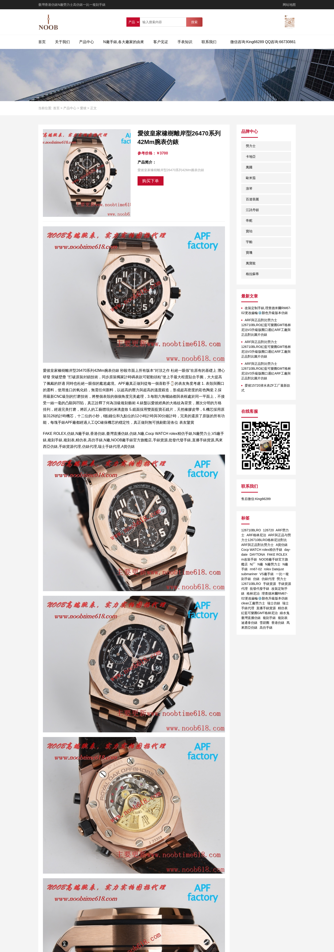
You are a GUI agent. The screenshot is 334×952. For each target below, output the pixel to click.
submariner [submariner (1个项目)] (249, 574)
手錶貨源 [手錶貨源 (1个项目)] (269, 584)
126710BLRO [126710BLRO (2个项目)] (251, 530)
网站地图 (289, 4)
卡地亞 (251, 156)
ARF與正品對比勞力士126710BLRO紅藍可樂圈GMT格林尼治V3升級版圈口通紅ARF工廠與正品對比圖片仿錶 (266, 327)
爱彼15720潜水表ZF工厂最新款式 (265, 388)
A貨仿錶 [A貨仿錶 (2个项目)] (282, 545)
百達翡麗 (252, 199)
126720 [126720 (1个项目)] (268, 530)
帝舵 (249, 220)
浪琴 (249, 188)
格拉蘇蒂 (252, 274)
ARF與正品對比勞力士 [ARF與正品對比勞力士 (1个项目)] (257, 545)
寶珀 (249, 231)
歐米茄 (251, 178)
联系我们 (209, 42)
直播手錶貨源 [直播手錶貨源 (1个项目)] (266, 608)
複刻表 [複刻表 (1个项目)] (283, 618)
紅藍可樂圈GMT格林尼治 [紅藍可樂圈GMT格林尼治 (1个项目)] (259, 613)
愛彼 (83, 108)
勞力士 (251, 146)
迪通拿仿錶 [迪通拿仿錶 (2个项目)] (249, 623)
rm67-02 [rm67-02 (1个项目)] (256, 569)
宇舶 (249, 242)
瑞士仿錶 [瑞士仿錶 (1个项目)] (273, 603)
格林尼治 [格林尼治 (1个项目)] (253, 593)
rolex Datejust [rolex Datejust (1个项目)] (274, 569)
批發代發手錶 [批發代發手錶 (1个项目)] (259, 588)
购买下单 (150, 181)
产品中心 (86, 42)
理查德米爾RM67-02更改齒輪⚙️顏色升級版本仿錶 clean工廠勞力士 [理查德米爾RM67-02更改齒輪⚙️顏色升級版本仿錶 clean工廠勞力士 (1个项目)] (264, 598)
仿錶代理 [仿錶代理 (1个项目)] (268, 579)
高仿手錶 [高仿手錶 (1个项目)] (266, 627)
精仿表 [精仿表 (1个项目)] (283, 608)
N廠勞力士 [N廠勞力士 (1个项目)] (272, 564)
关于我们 (62, 42)
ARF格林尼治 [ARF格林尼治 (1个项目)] (256, 535)
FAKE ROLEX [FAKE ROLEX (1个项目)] (277, 554)
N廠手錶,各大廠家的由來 (123, 42)
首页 (42, 42)
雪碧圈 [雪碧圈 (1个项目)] (264, 623)
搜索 (194, 22)
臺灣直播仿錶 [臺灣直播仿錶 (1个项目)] (251, 618)
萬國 (249, 167)
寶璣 (249, 252)
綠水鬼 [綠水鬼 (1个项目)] (284, 613)
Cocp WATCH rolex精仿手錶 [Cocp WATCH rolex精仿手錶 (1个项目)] (261, 549)
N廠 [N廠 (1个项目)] (260, 564)
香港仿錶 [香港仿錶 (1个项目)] (277, 623)
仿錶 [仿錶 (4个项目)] (256, 579)
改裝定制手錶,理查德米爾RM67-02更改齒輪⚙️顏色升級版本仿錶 (266, 310)
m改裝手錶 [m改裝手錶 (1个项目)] (249, 559)
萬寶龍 (251, 263)
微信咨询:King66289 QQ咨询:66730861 (263, 42)
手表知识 (184, 42)
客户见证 (160, 42)
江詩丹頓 (252, 210)
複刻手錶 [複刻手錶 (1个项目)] (269, 618)
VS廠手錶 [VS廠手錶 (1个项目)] (267, 574)
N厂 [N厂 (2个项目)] (252, 564)
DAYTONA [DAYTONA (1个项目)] (257, 554)
